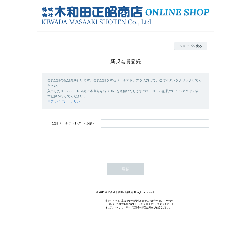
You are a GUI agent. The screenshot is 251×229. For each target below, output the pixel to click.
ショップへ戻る (190, 46)
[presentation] (139, 143)
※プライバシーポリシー (65, 101)
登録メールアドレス (66, 123)
